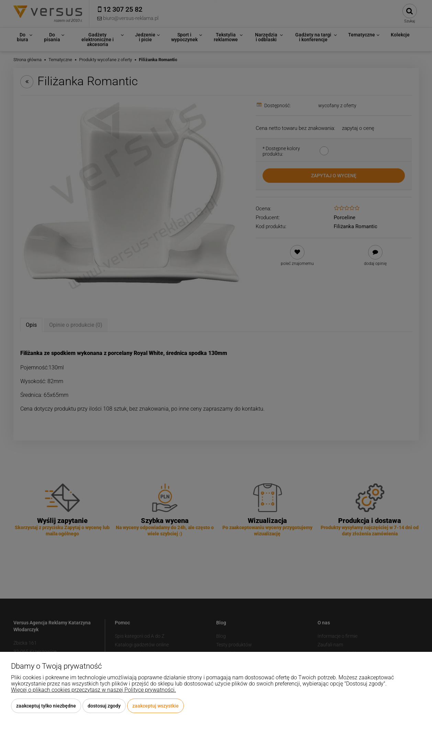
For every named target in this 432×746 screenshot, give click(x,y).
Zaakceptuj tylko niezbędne (46, 706)
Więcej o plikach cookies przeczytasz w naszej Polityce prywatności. (93, 690)
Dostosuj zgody (104, 706)
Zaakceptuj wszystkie (155, 706)
